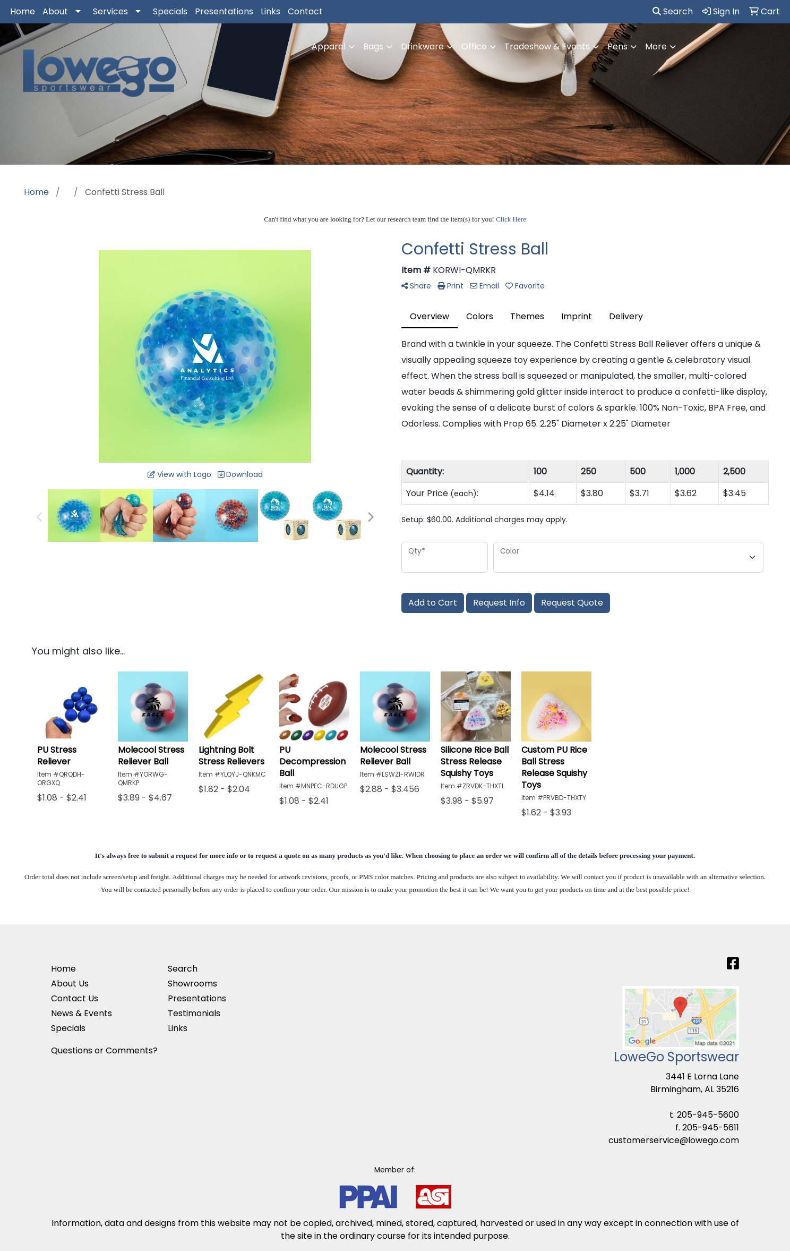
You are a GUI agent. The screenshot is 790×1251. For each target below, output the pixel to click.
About (55, 11)
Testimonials (194, 1013)
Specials (170, 11)
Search (672, 11)
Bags (373, 46)
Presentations (224, 11)
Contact (305, 11)
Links (270, 11)
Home (22, 11)
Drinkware (422, 46)
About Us (70, 983)
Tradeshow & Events (547, 46)
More (656, 46)
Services (110, 11)
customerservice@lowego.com (673, 1140)
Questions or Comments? (104, 1050)
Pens (617, 46)
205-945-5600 (708, 1115)
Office (474, 46)
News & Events (81, 1013)
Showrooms (192, 983)
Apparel (329, 46)
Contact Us (74, 998)
